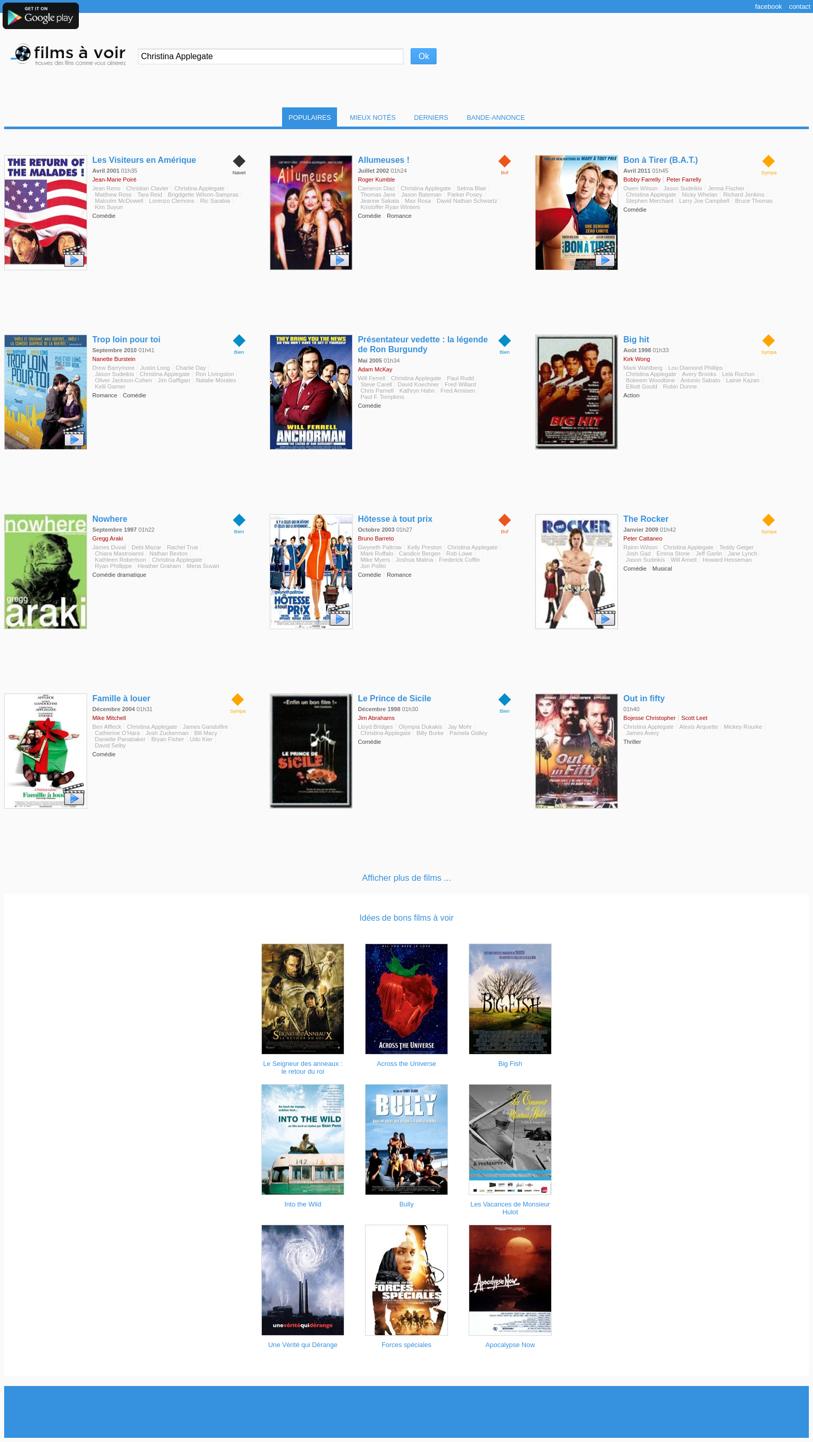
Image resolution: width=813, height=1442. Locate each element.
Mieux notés (373, 117)
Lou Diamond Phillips (695, 368)
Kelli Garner (110, 386)
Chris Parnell (377, 390)
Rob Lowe (459, 553)
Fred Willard (460, 384)
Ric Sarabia (215, 201)
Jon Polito (373, 566)
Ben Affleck (106, 727)
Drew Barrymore (113, 368)
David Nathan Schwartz (467, 201)
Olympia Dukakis (420, 727)
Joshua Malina (414, 560)
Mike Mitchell (109, 718)
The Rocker (645, 519)
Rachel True (182, 547)
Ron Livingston (214, 374)
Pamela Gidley (468, 733)
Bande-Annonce (496, 117)
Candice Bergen (419, 553)
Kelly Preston (425, 547)
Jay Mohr (460, 727)
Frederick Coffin (459, 560)
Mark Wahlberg (642, 368)
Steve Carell (376, 384)
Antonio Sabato (701, 380)
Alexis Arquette (698, 727)
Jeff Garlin (709, 553)
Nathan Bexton (168, 553)
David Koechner (418, 384)
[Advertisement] (406, 1412)
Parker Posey (464, 194)
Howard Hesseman (727, 560)
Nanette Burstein (113, 359)
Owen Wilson (640, 188)
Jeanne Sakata (379, 201)
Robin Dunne (680, 386)
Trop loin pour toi (126, 339)
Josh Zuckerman (167, 733)
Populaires (309, 117)
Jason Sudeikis (682, 188)
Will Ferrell (371, 378)
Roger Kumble (376, 179)
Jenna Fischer (726, 188)
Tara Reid (149, 194)
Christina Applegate (199, 188)
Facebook (768, 6)
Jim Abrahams (376, 718)
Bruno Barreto (376, 538)
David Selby (110, 745)
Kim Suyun (109, 207)
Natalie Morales (216, 380)
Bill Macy (205, 733)
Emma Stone (673, 553)
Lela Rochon (738, 374)
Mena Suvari (203, 566)
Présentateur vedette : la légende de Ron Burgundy (423, 344)
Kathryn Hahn (416, 390)
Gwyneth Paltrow (380, 547)
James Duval (109, 547)
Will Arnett (684, 560)
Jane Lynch (743, 553)
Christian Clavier (147, 188)
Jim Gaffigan (174, 380)
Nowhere (110, 519)
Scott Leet (694, 718)
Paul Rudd (460, 378)
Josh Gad (638, 553)
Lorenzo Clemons (171, 201)
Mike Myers (375, 560)
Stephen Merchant (649, 201)
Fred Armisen (458, 390)
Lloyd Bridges (375, 727)
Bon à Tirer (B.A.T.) (660, 160)
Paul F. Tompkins (382, 397)
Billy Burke (430, 733)
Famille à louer (121, 698)
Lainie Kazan (743, 380)
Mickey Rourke (743, 727)
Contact (799, 6)
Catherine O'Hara (117, 733)
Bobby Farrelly (642, 179)
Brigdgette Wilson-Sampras (203, 194)
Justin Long (155, 368)
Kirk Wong (636, 359)
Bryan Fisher (167, 739)
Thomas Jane (378, 194)
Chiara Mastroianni (119, 553)
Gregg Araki (107, 538)
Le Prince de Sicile (394, 698)
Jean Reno (106, 188)
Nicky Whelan (699, 194)
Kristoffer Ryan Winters (390, 207)
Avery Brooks (699, 374)
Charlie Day (191, 368)
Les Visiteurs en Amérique (144, 160)
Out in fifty (644, 698)
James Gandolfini (205, 727)
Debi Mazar (146, 547)
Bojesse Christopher (649, 718)
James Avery (642, 733)
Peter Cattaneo (642, 538)
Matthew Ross (113, 194)
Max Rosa (418, 201)
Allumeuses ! (384, 160)
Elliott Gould (641, 386)
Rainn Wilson (640, 547)
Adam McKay (375, 369)
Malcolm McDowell (119, 201)
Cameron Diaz (376, 188)
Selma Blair (471, 188)
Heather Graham (159, 566)
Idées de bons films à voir (406, 917)
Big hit (636, 339)
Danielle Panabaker (120, 739)
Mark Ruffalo (376, 553)
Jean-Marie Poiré (114, 179)
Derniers (431, 117)
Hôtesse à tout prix (395, 519)
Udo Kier (201, 739)
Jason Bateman (421, 194)
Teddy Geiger (736, 547)
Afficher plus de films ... (406, 878)
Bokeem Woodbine (650, 380)
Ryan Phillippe (113, 566)
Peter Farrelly (683, 179)
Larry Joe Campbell (704, 201)
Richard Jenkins (744, 194)
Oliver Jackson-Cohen (123, 380)
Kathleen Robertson (120, 560)
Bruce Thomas (754, 201)
